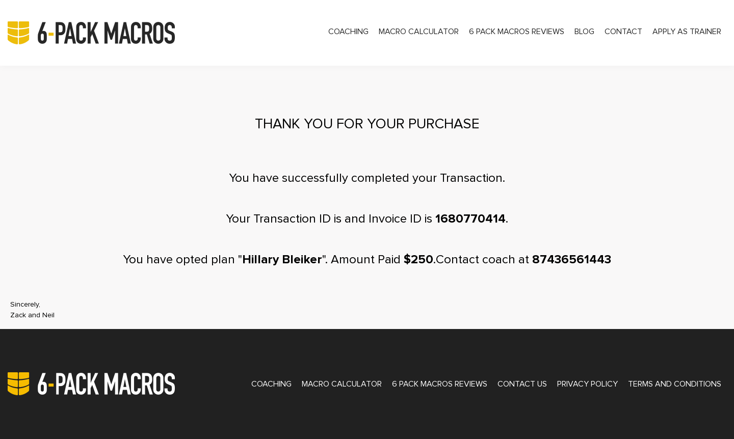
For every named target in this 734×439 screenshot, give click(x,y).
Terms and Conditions (674, 384)
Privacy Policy (587, 384)
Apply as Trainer (686, 32)
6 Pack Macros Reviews (516, 32)
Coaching (348, 32)
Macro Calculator (419, 32)
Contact (623, 32)
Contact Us (522, 384)
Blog (584, 32)
